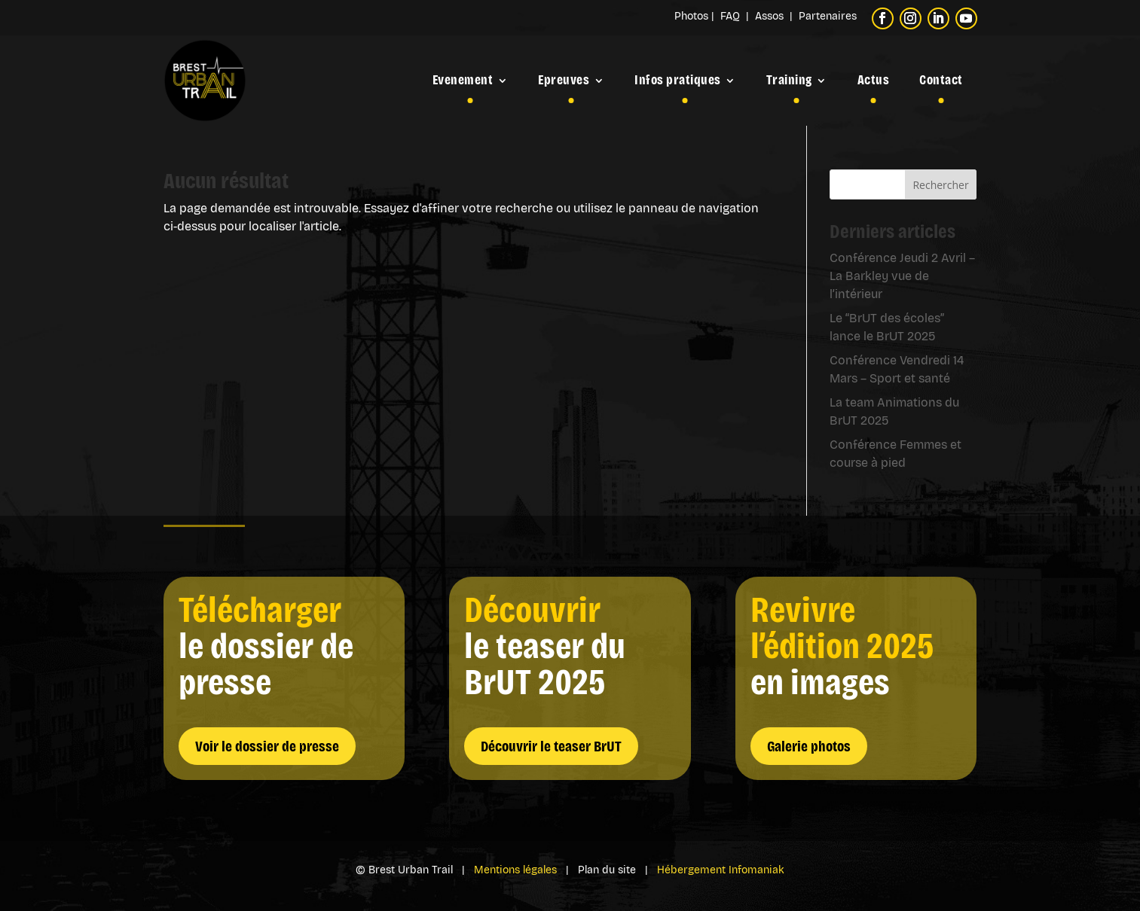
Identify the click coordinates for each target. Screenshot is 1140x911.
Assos (772, 16)
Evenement (463, 80)
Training (789, 80)
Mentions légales (515, 870)
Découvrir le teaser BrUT (551, 746)
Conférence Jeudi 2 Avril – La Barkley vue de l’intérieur (902, 276)
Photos (691, 16)
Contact (941, 80)
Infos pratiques (677, 80)
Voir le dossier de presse (267, 746)
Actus (873, 80)
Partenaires (828, 16)
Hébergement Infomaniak (720, 870)
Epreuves (563, 80)
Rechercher (940, 185)
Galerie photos (809, 746)
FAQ (731, 16)
